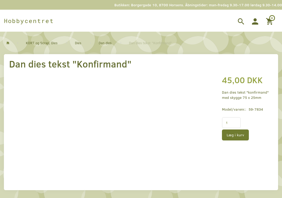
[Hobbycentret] (29, 21)
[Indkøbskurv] (270, 21)
